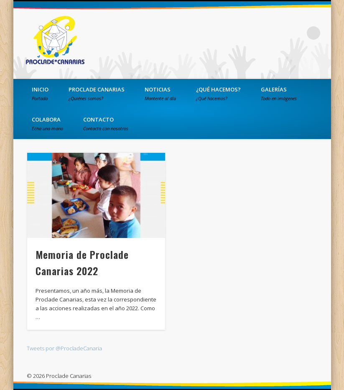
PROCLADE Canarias (97, 93)
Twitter (279, 33)
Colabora (47, 124)
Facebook (262, 33)
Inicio (40, 93)
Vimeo (296, 33)
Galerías (279, 93)
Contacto (105, 124)
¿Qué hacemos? (218, 93)
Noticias (160, 93)
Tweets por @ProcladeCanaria (64, 348)
